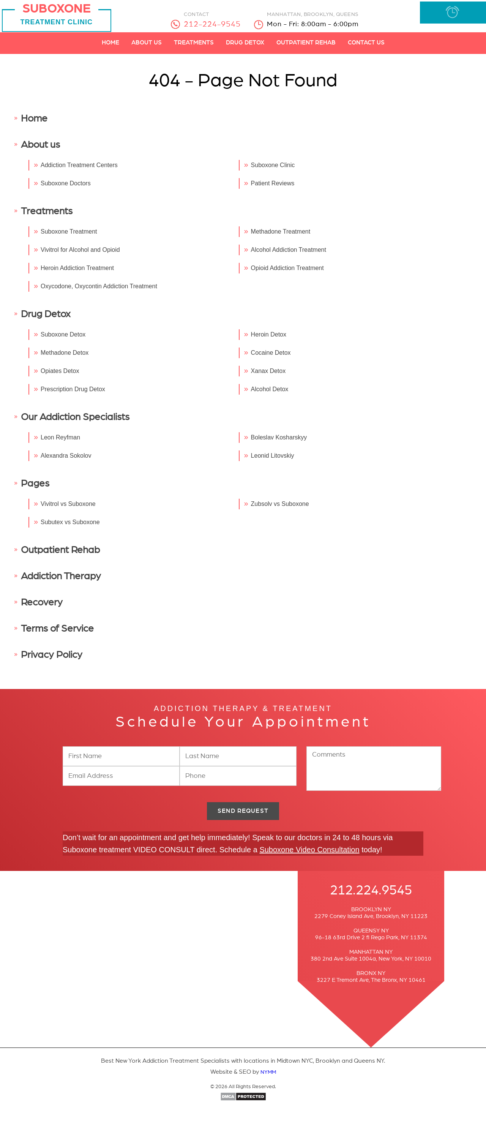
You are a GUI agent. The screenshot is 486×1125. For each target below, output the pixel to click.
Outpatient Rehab (306, 47)
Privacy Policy (51, 660)
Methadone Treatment (281, 236)
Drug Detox (245, 47)
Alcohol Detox (270, 394)
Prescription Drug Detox (73, 394)
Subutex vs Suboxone (70, 527)
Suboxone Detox (63, 339)
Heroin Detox (268, 339)
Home (110, 47)
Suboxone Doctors (66, 188)
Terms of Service (57, 633)
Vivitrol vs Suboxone (68, 509)
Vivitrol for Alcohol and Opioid (80, 254)
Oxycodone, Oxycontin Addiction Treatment (99, 291)
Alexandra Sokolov (66, 460)
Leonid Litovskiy (272, 460)
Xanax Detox (268, 376)
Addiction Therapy (61, 581)
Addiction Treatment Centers (79, 170)
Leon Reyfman (60, 442)
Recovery (42, 607)
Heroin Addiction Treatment (77, 273)
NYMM (268, 1081)
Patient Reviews (273, 188)
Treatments (194, 47)
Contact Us (366, 47)
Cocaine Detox (271, 357)
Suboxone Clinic (273, 170)
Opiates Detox (60, 376)
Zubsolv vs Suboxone (280, 509)
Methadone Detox (64, 357)
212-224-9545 (217, 23)
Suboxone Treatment (69, 236)
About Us (146, 47)
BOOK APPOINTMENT (450, 16)
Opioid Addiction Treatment (287, 273)
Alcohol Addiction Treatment (288, 254)
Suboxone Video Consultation (309, 858)
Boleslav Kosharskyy (279, 442)
